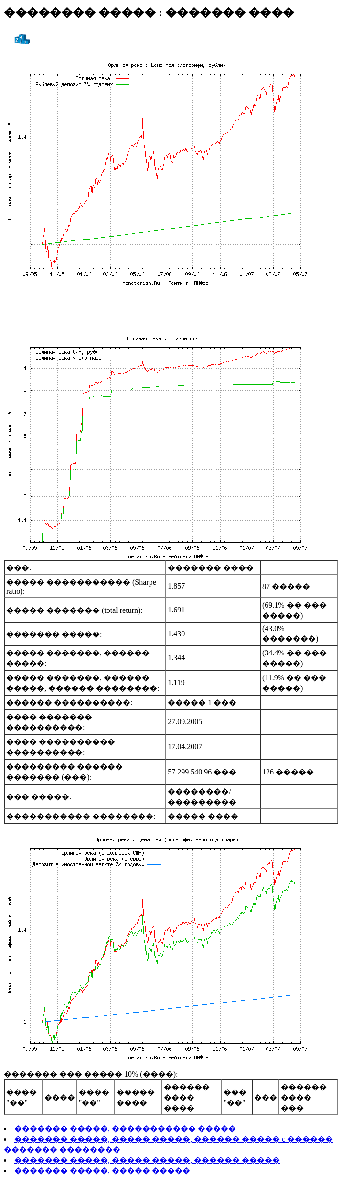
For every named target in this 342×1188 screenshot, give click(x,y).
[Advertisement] (171, 308)
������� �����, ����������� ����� (125, 1128)
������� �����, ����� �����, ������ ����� (147, 1160)
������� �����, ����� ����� (102, 1170)
